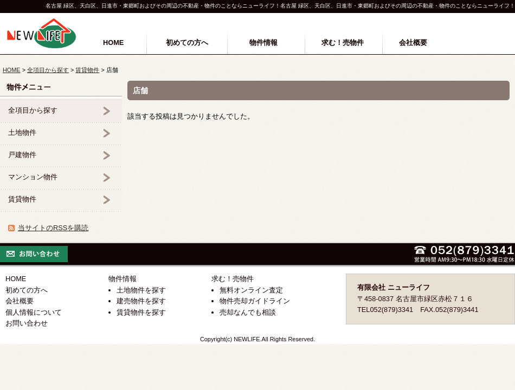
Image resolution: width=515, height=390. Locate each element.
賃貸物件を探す (141, 312)
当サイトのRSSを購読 (53, 228)
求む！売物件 (342, 42)
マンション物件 (32, 177)
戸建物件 (22, 155)
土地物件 (22, 132)
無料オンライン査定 (251, 290)
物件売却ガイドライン (255, 301)
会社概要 (413, 42)
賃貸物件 (87, 70)
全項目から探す (48, 70)
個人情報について (33, 312)
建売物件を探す (141, 301)
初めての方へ (187, 42)
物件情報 (263, 42)
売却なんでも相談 (248, 312)
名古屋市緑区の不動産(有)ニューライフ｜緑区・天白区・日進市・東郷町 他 (41, 33)
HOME (113, 42)
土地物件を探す (141, 290)
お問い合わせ (26, 323)
